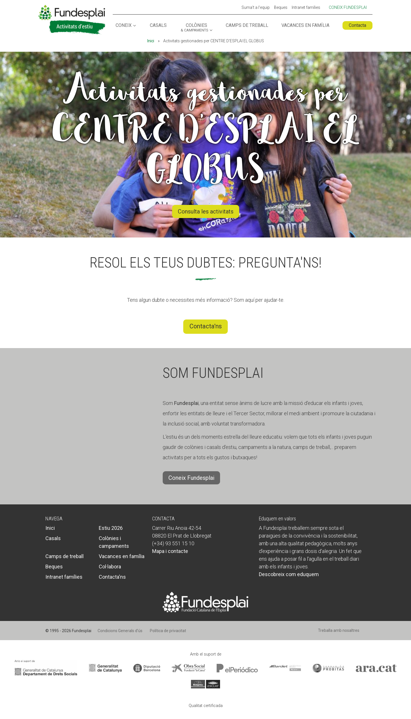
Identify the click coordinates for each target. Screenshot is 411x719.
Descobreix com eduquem (289, 574)
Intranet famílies (306, 8)
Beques (280, 8)
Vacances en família (305, 25)
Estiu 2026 (111, 528)
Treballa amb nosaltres (338, 630)
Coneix (124, 25)
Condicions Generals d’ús (120, 630)
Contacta (357, 25)
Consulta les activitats (205, 211)
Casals (158, 25)
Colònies (194, 27)
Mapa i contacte (170, 551)
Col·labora (110, 567)
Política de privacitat (168, 630)
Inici (150, 41)
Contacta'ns (206, 326)
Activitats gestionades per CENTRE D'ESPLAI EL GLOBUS (205, 130)
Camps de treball (247, 25)
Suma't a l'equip (255, 8)
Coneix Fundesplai (348, 7)
